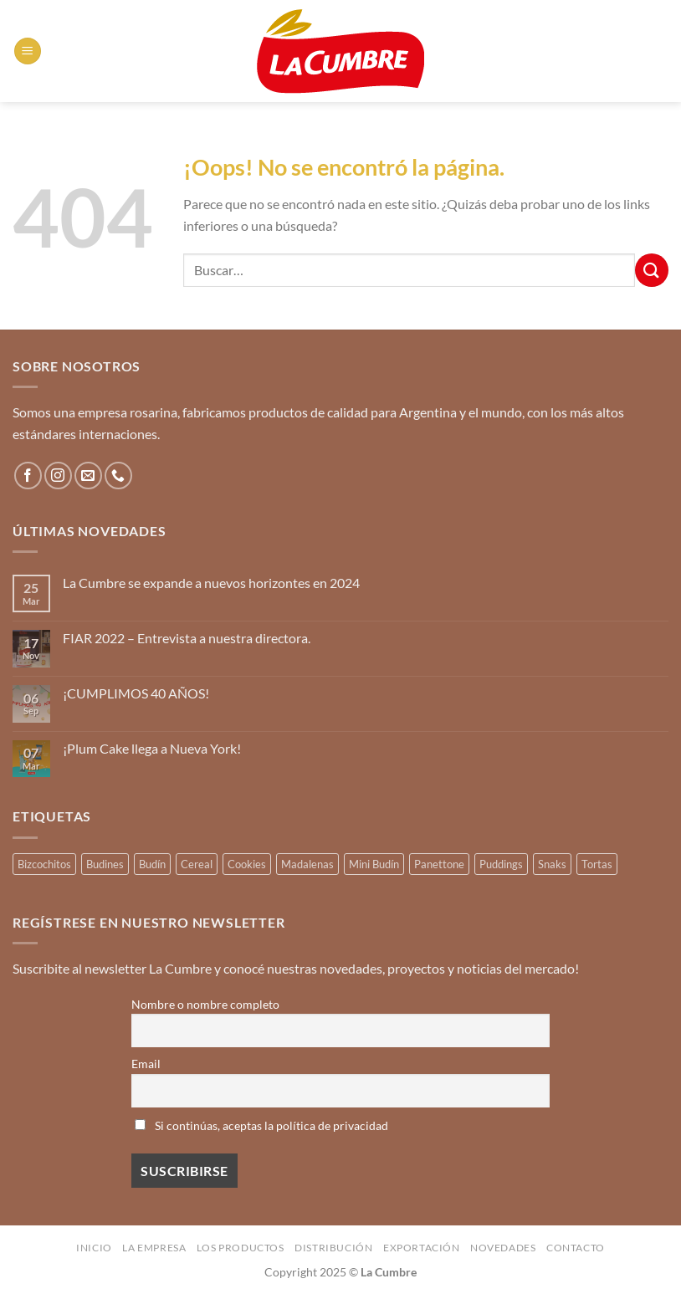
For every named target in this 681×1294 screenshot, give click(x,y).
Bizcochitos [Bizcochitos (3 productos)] (44, 864)
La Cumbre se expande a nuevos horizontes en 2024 (211, 583)
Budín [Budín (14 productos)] (152, 864)
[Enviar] (651, 269)
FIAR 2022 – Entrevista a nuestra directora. (186, 638)
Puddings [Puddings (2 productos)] (501, 864)
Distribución (333, 1247)
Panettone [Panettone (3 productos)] (439, 864)
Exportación (421, 1247)
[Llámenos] (118, 475)
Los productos (240, 1247)
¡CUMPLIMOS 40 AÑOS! (136, 693)
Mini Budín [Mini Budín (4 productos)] (374, 864)
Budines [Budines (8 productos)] (105, 864)
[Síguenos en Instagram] (58, 475)
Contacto (575, 1247)
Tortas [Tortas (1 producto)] (596, 864)
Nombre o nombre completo (205, 1004)
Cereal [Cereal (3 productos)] (196, 864)
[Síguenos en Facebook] (28, 475)
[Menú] (27, 51)
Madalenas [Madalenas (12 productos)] (307, 864)
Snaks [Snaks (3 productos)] (552, 864)
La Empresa (154, 1247)
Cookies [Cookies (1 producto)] (247, 864)
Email (146, 1063)
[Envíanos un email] (88, 475)
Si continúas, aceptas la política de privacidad (261, 1125)
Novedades (503, 1247)
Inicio (94, 1247)
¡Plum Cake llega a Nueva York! (152, 748)
